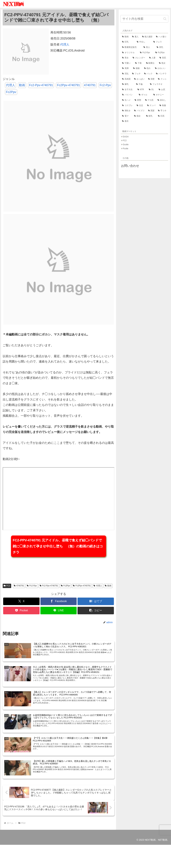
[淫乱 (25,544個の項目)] (125, 73)
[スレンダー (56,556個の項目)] (139, 58)
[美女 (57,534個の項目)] (126, 58)
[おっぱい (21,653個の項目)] (139, 79)
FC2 (7, 586)
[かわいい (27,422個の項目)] (161, 68)
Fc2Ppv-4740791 (68, 85)
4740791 (90, 85)
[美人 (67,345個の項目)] (148, 47)
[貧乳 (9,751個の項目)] (150, 116)
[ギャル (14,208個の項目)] (144, 95)
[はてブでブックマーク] (95, 601)
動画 (22, 85)
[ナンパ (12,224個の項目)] (152, 105)
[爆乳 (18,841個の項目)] (127, 84)
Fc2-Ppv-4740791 (41, 85)
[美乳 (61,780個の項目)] (161, 47)
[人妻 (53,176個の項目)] (153, 58)
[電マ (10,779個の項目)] (126, 116)
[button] (95, 610)
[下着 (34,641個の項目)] (139, 63)
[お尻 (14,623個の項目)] (162, 89)
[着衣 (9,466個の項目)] (144, 121)
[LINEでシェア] (58, 610)
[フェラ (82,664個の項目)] (160, 42)
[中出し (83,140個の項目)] (143, 42)
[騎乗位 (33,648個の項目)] (151, 63)
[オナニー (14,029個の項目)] (160, 95)
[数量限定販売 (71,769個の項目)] (131, 47)
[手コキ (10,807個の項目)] (162, 110)
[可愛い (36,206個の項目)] (127, 63)
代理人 (64, 44)
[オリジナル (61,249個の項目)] (129, 52)
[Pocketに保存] (21, 610)
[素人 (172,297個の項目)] (135, 36)
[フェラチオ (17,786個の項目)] (158, 84)
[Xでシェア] (21, 601)
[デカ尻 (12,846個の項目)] (150, 100)
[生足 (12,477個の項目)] (140, 105)
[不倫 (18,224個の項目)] (141, 84)
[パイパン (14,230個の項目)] (129, 95)
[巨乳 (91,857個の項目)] (128, 42)
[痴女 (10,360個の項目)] (138, 116)
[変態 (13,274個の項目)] (138, 100)
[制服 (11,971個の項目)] (163, 105)
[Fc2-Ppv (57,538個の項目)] (146, 52)
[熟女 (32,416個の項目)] (163, 63)
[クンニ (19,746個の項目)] (162, 79)
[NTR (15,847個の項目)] (141, 89)
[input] (144, 19)
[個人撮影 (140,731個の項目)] (147, 36)
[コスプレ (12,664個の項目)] (128, 105)
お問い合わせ (130, 165)
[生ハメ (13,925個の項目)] (127, 100)
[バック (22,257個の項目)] (148, 73)
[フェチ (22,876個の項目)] (136, 73)
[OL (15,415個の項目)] (152, 89)
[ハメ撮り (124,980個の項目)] (161, 36)
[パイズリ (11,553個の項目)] (139, 110)
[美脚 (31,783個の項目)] (126, 68)
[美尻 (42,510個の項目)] (163, 58)
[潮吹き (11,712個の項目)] (126, 110)
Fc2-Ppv (105, 85)
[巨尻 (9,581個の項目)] (162, 116)
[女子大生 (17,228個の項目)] (128, 89)
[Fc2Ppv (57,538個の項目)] (161, 52)
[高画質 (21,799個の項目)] (126, 79)
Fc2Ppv (11, 92)
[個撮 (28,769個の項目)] (137, 68)
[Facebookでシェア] (58, 601)
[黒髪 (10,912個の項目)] (151, 110)
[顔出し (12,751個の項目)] (162, 100)
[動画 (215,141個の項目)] (125, 36)
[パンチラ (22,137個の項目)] (161, 73)
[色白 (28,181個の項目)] (148, 68)
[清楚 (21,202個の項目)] (151, 79)
